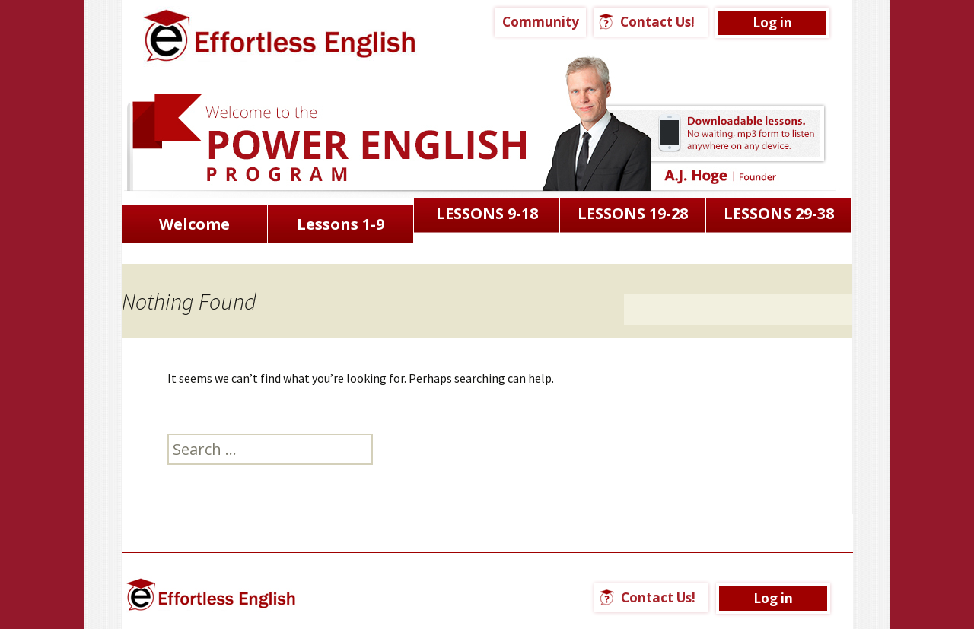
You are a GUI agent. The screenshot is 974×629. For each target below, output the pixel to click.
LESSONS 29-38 (779, 213)
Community (540, 21)
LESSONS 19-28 (633, 213)
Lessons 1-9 (340, 224)
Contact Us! (657, 21)
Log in (772, 22)
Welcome (194, 224)
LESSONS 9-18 (487, 213)
